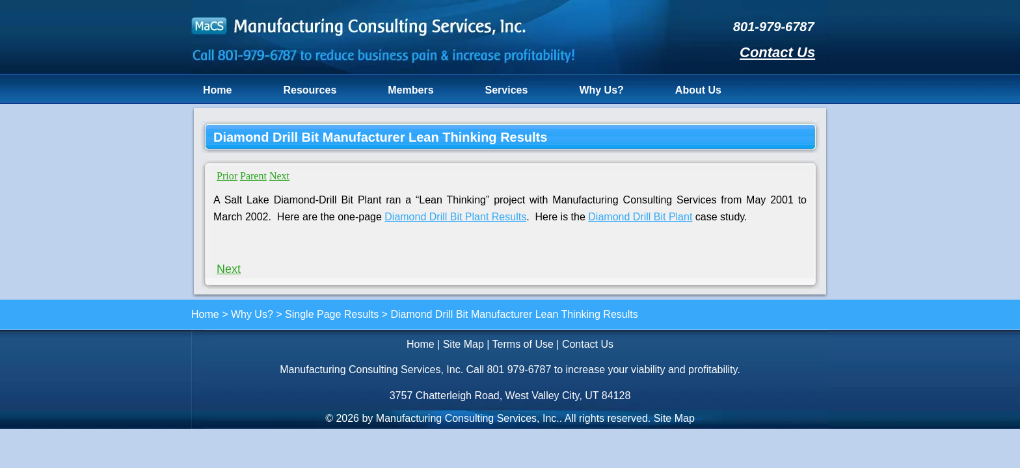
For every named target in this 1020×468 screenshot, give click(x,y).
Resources (309, 90)
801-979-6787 (773, 27)
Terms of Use (523, 344)
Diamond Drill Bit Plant (640, 216)
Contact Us (777, 52)
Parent (253, 175)
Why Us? (601, 90)
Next (279, 175)
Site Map (463, 344)
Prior (227, 175)
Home (217, 90)
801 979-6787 (519, 369)
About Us (698, 90)
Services (506, 90)
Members (410, 90)
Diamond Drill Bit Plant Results (455, 216)
